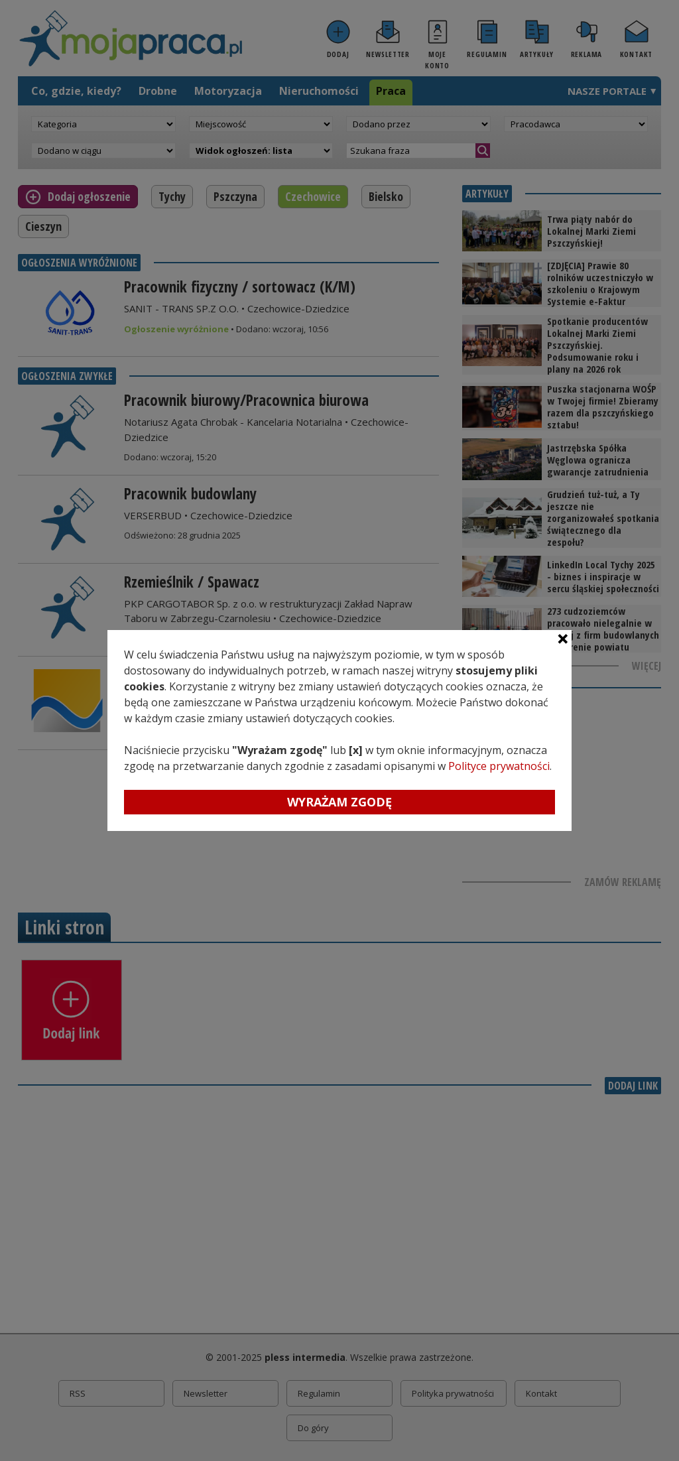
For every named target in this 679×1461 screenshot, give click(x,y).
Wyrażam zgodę (339, 802)
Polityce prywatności (499, 766)
